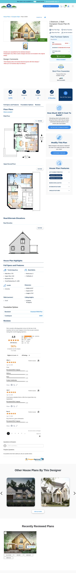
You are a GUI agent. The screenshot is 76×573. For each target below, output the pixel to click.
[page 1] (8, 433)
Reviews (37, 105)
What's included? (7, 112)
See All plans (38, 511)
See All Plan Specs (65, 94)
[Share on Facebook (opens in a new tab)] (12, 385)
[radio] (31, 336)
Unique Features (54, 190)
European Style (16, 17)
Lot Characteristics (55, 172)
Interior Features (55, 187)
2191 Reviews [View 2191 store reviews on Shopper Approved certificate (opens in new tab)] (15, 343)
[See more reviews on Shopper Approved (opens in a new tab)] (16, 385)
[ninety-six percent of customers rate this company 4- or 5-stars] (13, 348)
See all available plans (52, 1)
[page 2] (12, 434)
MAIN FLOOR (28, 555)
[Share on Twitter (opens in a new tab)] (14, 385)
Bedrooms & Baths (55, 183)
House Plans (7, 17)
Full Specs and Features (11, 105)
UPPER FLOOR (8, 559)
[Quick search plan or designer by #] (51, 6)
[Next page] (25, 434)
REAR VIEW (18, 555)
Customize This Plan (59, 153)
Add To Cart (61, 56)
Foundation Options (27, 105)
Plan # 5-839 (31, 547)
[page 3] (15, 434)
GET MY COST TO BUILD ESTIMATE (59, 127)
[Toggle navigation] (73, 6)
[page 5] (21, 434)
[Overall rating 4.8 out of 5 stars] (13, 340)
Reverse (42, 40)
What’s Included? (61, 59)
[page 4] (18, 434)
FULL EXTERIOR (8, 555)
